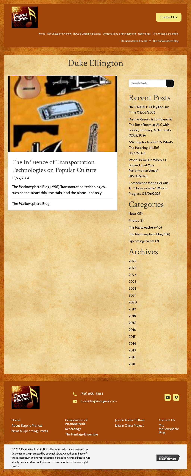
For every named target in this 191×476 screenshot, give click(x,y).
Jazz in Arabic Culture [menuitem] (130, 420)
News (133, 214)
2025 (132, 268)
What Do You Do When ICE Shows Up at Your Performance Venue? (148, 165)
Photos (134, 220)
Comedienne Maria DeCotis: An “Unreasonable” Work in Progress (149, 188)
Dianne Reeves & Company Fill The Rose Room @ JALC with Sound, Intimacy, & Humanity (150, 124)
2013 (132, 350)
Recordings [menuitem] (73, 429)
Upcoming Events (141, 241)
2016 (132, 330)
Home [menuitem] (16, 420)
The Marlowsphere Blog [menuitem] (169, 429)
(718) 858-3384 (91, 394)
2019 (132, 309)
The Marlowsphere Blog (30, 203)
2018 (132, 316)
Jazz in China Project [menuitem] (129, 426)
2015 (132, 337)
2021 (132, 295)
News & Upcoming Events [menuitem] (30, 431)
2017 (132, 323)
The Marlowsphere (142, 227)
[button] (168, 397)
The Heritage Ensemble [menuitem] (81, 434)
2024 (133, 275)
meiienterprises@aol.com (98, 401)
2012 (132, 357)
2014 (132, 344)
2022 (132, 288)
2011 (132, 364)
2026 (132, 261)
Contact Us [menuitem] (167, 420)
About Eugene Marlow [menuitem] (27, 426)
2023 (132, 282)
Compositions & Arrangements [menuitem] (76, 422)
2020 (133, 302)
